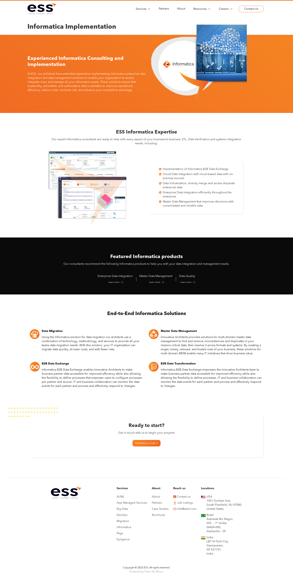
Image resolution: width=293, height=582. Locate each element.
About (181, 8)
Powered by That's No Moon (147, 571)
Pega (120, 533)
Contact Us (251, 9)
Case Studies (160, 509)
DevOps (122, 515)
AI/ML (120, 496)
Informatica (124, 527)
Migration (123, 521)
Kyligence (123, 539)
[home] (41, 8)
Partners (164, 8)
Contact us (183, 496)
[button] (143, 9)
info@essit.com (186, 509)
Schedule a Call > (146, 443)
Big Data (122, 509)
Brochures (158, 515)
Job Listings (185, 502)
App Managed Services (132, 502)
